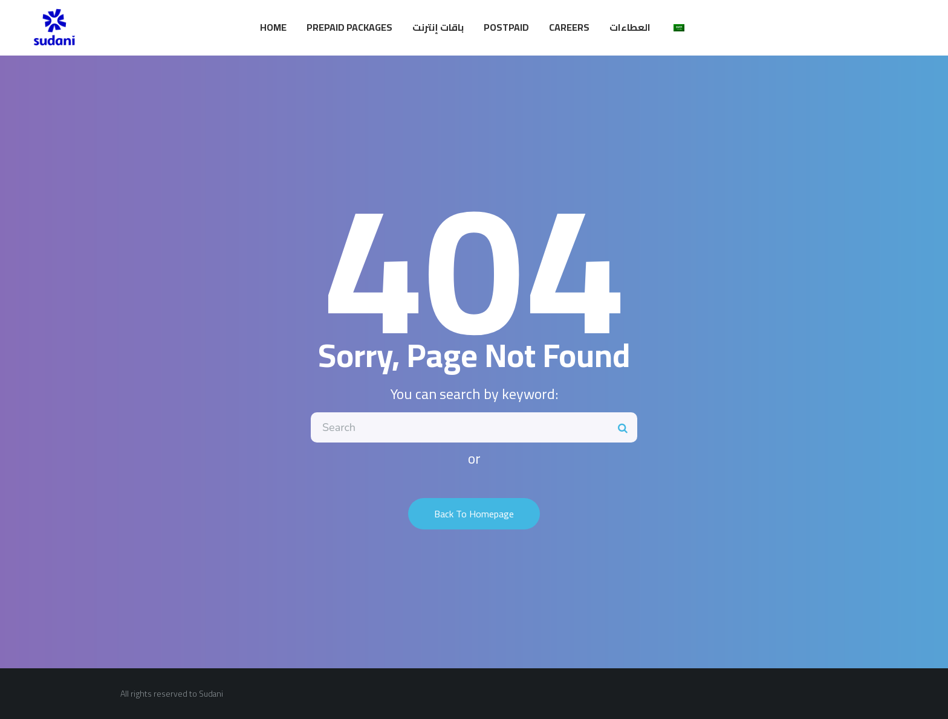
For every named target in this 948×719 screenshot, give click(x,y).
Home (273, 27)
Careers (569, 27)
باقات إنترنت (438, 27)
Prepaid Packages (349, 27)
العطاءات (630, 27)
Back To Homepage (474, 514)
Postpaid (506, 27)
